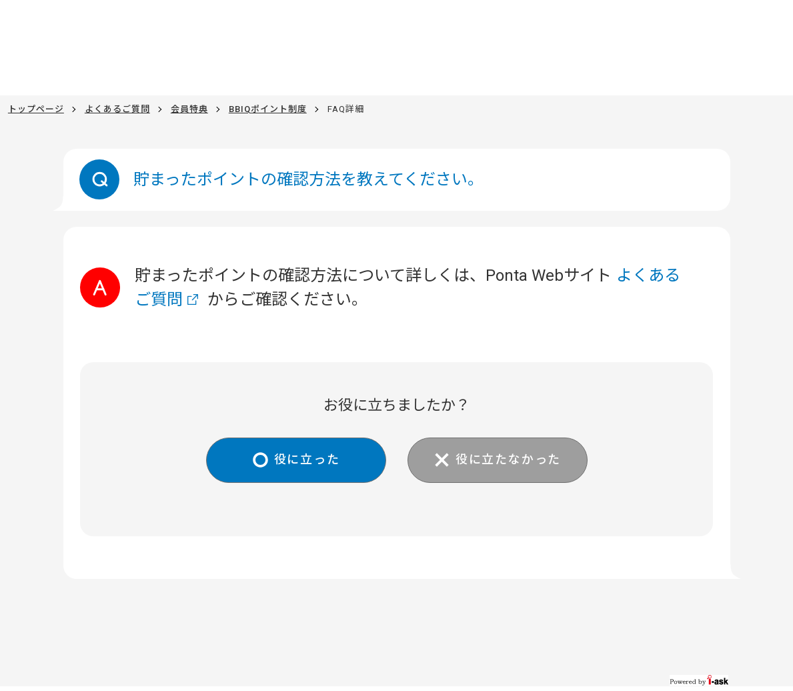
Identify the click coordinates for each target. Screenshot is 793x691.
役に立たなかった (508, 459)
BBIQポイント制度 (268, 109)
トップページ (36, 109)
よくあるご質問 (117, 109)
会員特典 (189, 109)
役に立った (307, 459)
